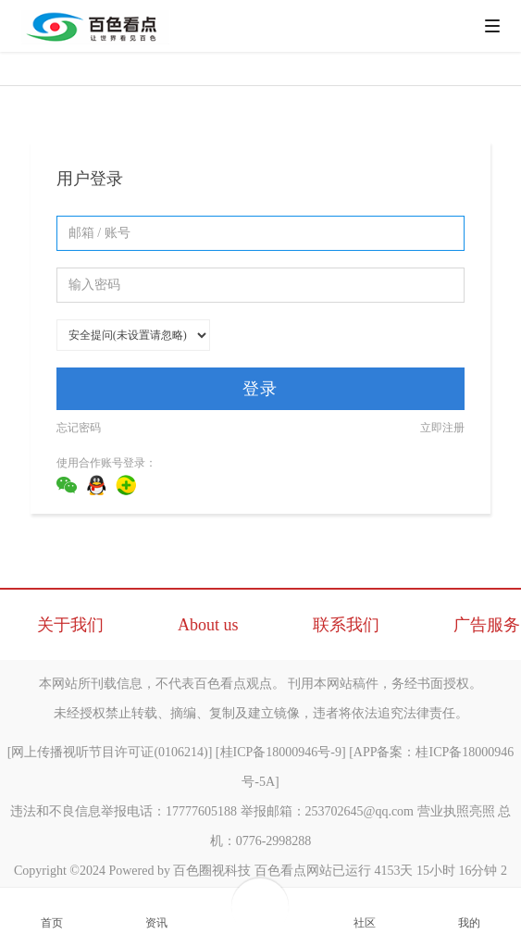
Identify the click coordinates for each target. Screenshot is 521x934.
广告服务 (486, 625)
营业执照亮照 (456, 811)
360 (126, 485)
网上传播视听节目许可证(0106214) (109, 752)
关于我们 (70, 625)
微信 (66, 485)
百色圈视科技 (212, 871)
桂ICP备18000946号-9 (280, 752)
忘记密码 (78, 427)
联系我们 (346, 625)
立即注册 (442, 427)
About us (208, 625)
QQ (96, 485)
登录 (260, 389)
